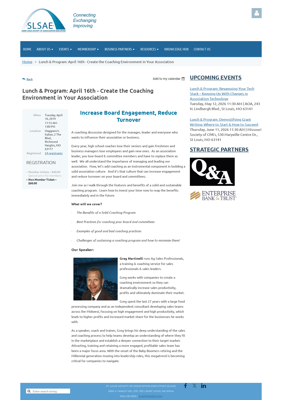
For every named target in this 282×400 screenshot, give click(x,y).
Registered (34, 153)
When (37, 115)
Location (35, 130)
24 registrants (54, 153)
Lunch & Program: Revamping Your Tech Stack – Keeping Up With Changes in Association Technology (222, 93)
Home (27, 61)
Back (30, 79)
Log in (257, 13)
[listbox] (169, 78)
